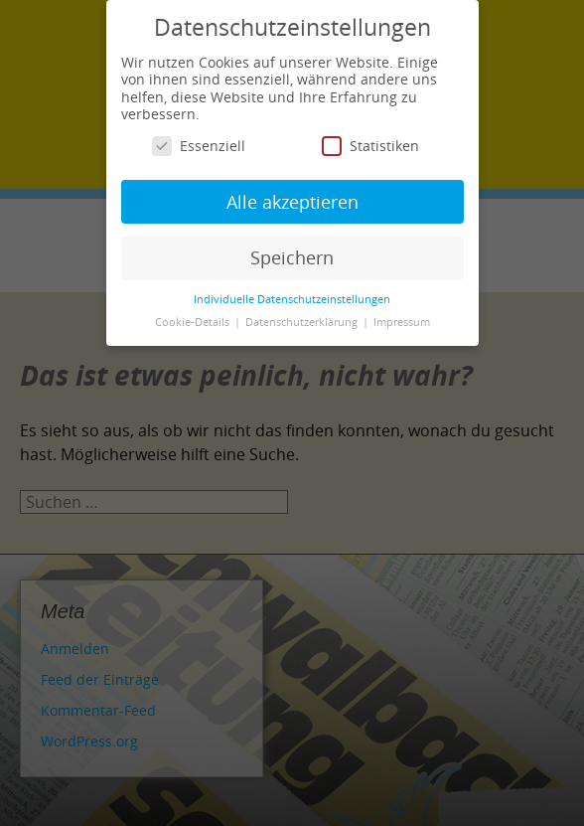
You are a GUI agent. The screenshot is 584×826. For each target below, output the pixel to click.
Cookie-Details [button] (193, 322)
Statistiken (370, 145)
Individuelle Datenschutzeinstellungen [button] (292, 299)
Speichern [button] (292, 257)
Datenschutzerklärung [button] (303, 322)
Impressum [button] (401, 322)
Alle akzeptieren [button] (292, 202)
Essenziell (198, 145)
